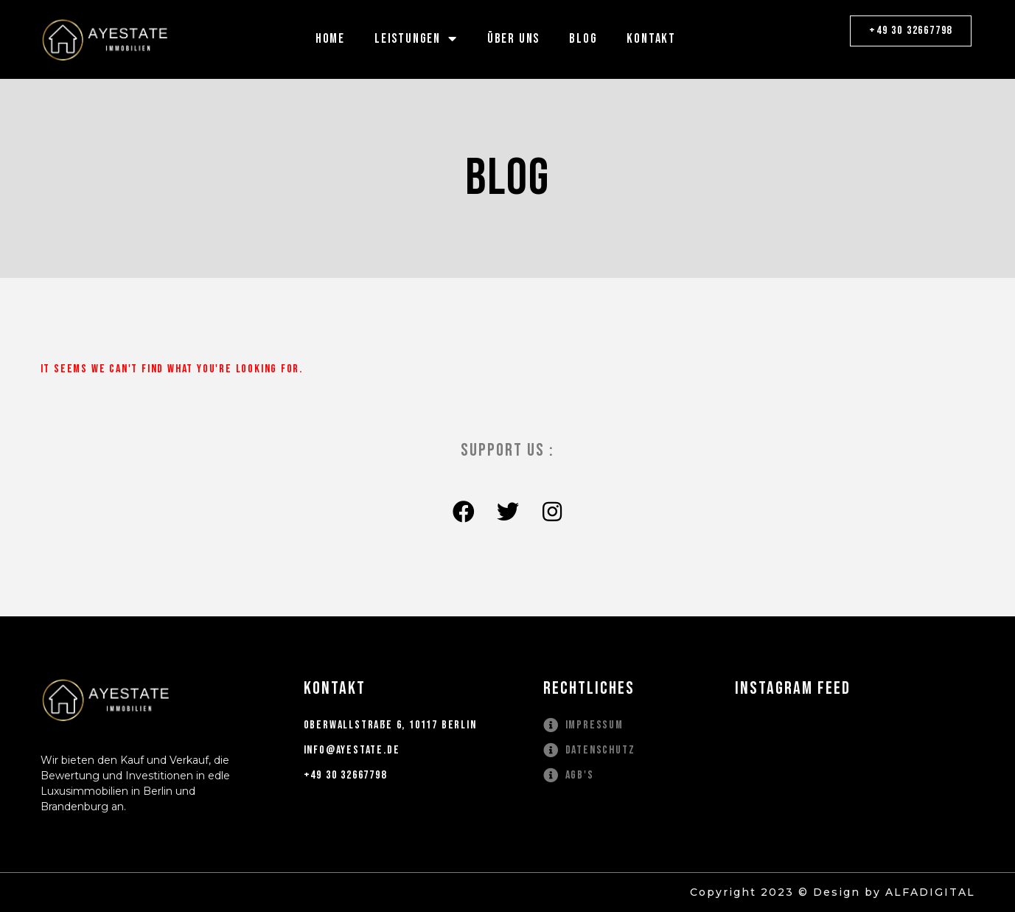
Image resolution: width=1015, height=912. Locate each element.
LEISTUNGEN (416, 38)
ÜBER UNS (513, 38)
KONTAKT (651, 38)
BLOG (583, 38)
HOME (330, 38)
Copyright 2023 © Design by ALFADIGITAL (832, 892)
